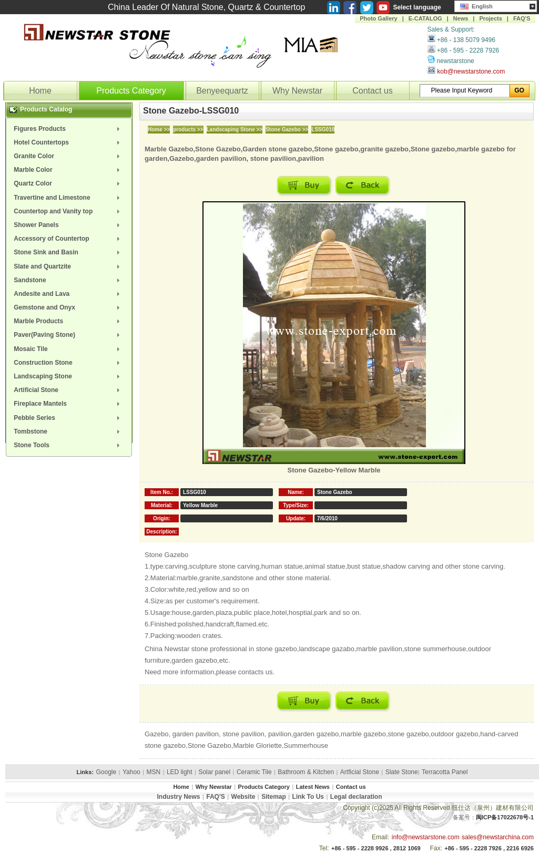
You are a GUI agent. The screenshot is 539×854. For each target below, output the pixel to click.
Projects (490, 18)
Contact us (372, 90)
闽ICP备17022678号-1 (505, 817)
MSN (154, 772)
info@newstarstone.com (426, 837)
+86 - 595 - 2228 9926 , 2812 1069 (376, 848)
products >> (188, 129)
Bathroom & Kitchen (306, 772)
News (461, 18)
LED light (179, 772)
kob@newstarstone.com (471, 71)
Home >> (159, 129)
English (476, 5)
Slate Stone (401, 772)
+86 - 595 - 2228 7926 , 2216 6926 (489, 848)
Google (106, 772)
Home (40, 90)
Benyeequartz (222, 90)
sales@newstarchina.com (498, 837)
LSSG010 (322, 129)
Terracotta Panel (444, 772)
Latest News (313, 787)
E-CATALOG (425, 18)
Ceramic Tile (254, 772)
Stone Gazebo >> (287, 129)
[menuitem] (69, 129)
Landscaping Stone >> (235, 129)
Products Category (131, 90)
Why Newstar (297, 90)
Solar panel (214, 772)
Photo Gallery (379, 18)
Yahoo (131, 772)
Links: (85, 772)
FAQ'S (522, 18)
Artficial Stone (359, 772)
